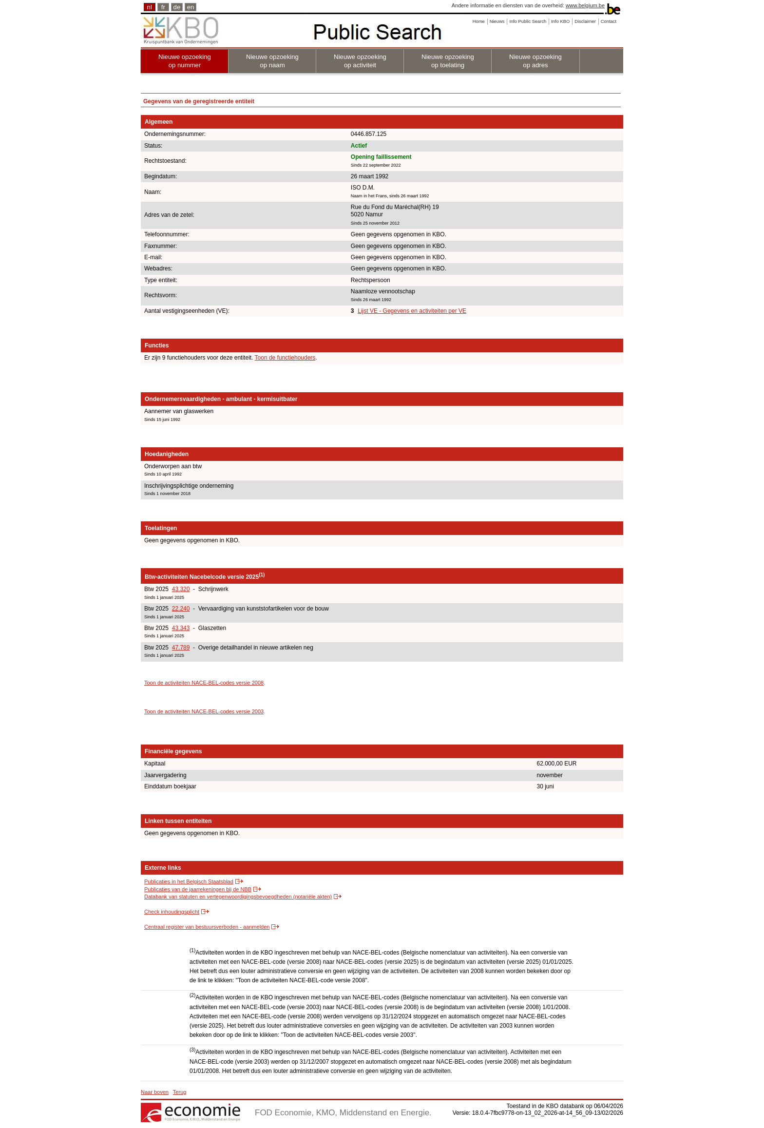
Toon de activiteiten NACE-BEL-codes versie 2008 (204, 683)
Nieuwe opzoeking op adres (535, 61)
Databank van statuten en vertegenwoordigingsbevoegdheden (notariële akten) (238, 896)
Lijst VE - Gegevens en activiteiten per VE (412, 310)
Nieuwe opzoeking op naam (272, 61)
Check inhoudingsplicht (171, 912)
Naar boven (155, 1092)
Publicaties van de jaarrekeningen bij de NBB (197, 889)
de (177, 7)
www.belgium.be (585, 5)
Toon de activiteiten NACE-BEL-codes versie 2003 (204, 711)
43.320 (181, 589)
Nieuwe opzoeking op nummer (184, 61)
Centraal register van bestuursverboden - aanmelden (206, 927)
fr (163, 7)
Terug (180, 1092)
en (190, 7)
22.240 (181, 608)
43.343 (181, 628)
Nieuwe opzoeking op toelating (447, 61)
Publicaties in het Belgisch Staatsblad (188, 881)
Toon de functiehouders (285, 357)
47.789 (181, 647)
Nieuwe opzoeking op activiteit (360, 61)
